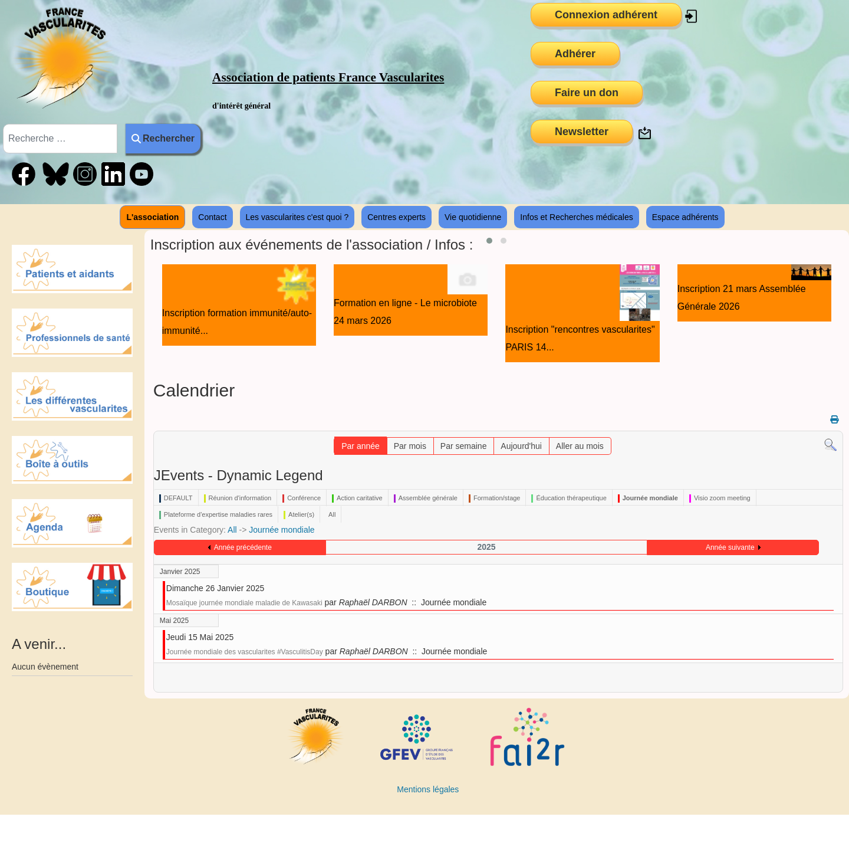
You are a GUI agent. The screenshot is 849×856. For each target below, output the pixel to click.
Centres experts (396, 217)
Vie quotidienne (473, 217)
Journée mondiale (281, 529)
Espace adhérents (685, 217)
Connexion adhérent (606, 15)
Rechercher (163, 138)
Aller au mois (580, 446)
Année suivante (730, 547)
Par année (360, 446)
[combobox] (60, 138)
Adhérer (575, 54)
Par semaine (463, 446)
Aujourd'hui (521, 446)
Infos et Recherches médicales (576, 217)
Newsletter (581, 131)
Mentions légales (428, 789)
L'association (152, 217)
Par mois (410, 446)
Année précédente (243, 547)
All (232, 529)
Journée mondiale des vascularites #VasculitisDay (244, 652)
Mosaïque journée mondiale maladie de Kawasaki (244, 603)
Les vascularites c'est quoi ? (297, 217)
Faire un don (586, 93)
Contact (212, 217)
